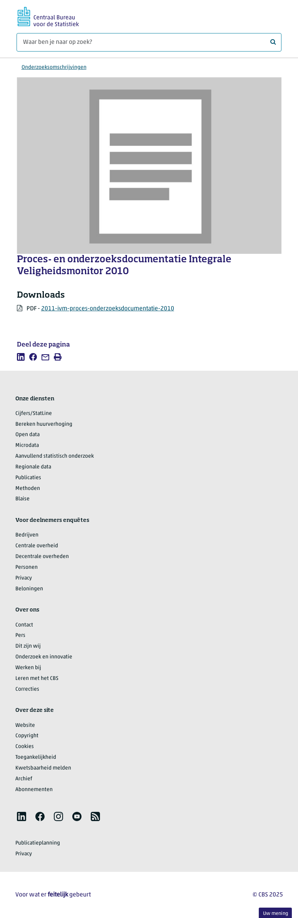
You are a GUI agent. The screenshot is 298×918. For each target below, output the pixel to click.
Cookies (24, 746)
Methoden (27, 488)
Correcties (27, 689)
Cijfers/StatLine (33, 413)
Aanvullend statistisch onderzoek (54, 456)
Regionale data (33, 467)
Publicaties (28, 477)
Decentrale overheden (42, 556)
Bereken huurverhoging (43, 424)
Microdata (27, 445)
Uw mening (275, 913)
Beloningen (29, 588)
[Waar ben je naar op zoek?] (149, 42)
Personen (26, 567)
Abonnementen (34, 789)
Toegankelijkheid (35, 757)
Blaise (22, 498)
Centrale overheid (36, 545)
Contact (24, 625)
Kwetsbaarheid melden (43, 768)
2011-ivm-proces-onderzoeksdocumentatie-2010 (107, 309)
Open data (27, 434)
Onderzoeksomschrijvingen (54, 67)
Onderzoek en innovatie (43, 657)
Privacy (23, 578)
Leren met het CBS (36, 678)
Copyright (26, 735)
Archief (23, 778)
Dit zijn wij (28, 646)
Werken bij (28, 667)
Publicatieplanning (37, 843)
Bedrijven (26, 535)
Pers (20, 635)
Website (25, 725)
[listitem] (20, 357)
